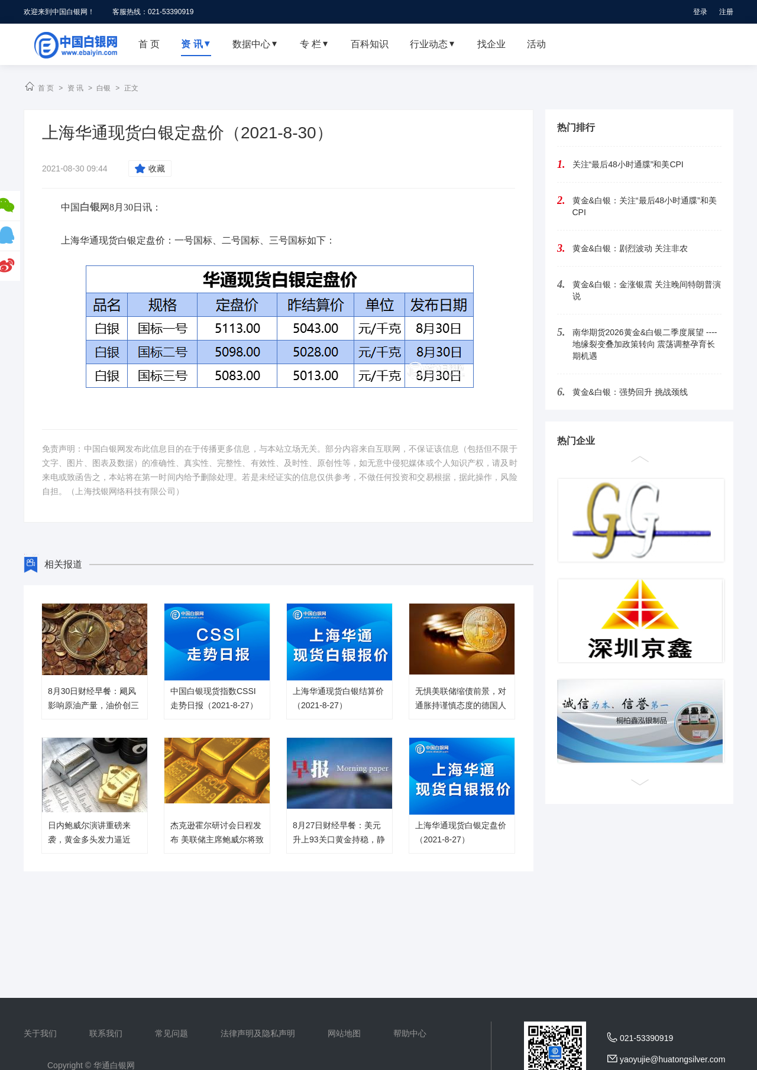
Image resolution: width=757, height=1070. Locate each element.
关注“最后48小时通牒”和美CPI (628, 164)
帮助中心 (409, 1033)
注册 (726, 12)
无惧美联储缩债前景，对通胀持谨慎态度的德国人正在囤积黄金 (460, 705)
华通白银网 (114, 1065)
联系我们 (105, 1033)
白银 (103, 88)
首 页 (46, 88)
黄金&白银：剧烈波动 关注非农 (630, 248)
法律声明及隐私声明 (258, 1033)
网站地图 (344, 1033)
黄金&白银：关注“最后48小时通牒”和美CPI (644, 206)
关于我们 (40, 1033)
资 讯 (75, 88)
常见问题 (171, 1033)
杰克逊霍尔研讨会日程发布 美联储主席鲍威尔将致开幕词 (217, 839)
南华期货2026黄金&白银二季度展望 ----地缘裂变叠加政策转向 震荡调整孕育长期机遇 (644, 344)
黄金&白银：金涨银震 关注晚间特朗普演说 (646, 290)
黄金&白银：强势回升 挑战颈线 (630, 392)
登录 (700, 12)
